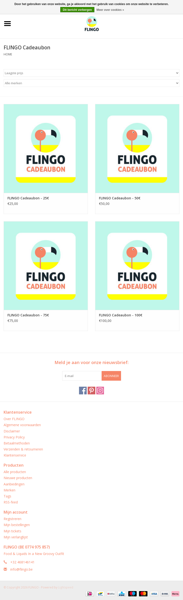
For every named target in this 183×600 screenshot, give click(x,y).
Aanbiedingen (14, 484)
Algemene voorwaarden (22, 425)
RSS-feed (11, 502)
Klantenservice (15, 455)
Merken (9, 490)
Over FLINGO (14, 419)
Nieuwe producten (18, 478)
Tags (7, 496)
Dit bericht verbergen (77, 10)
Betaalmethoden (17, 443)
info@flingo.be (21, 569)
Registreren (12, 518)
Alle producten (15, 472)
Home (8, 54)
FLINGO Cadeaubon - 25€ (28, 198)
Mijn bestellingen (17, 524)
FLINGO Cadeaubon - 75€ (28, 315)
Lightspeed (65, 587)
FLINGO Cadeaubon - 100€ (120, 315)
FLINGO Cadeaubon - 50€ (119, 198)
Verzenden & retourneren (23, 449)
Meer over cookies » (110, 10)
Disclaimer (12, 431)
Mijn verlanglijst (16, 537)
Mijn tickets (12, 531)
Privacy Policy (14, 437)
